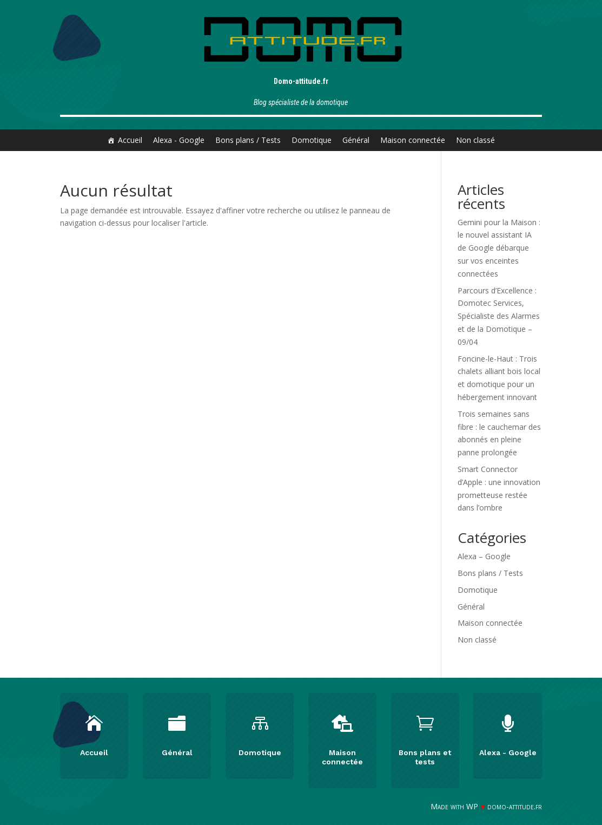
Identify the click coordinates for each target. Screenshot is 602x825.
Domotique (312, 140)
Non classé (475, 140)
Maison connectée (412, 140)
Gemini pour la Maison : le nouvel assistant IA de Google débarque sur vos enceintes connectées (499, 248)
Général (355, 140)
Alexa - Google (178, 140)
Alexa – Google (484, 556)
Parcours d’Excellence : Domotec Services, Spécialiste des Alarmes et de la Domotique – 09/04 (499, 316)
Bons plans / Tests (248, 140)
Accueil (130, 140)
